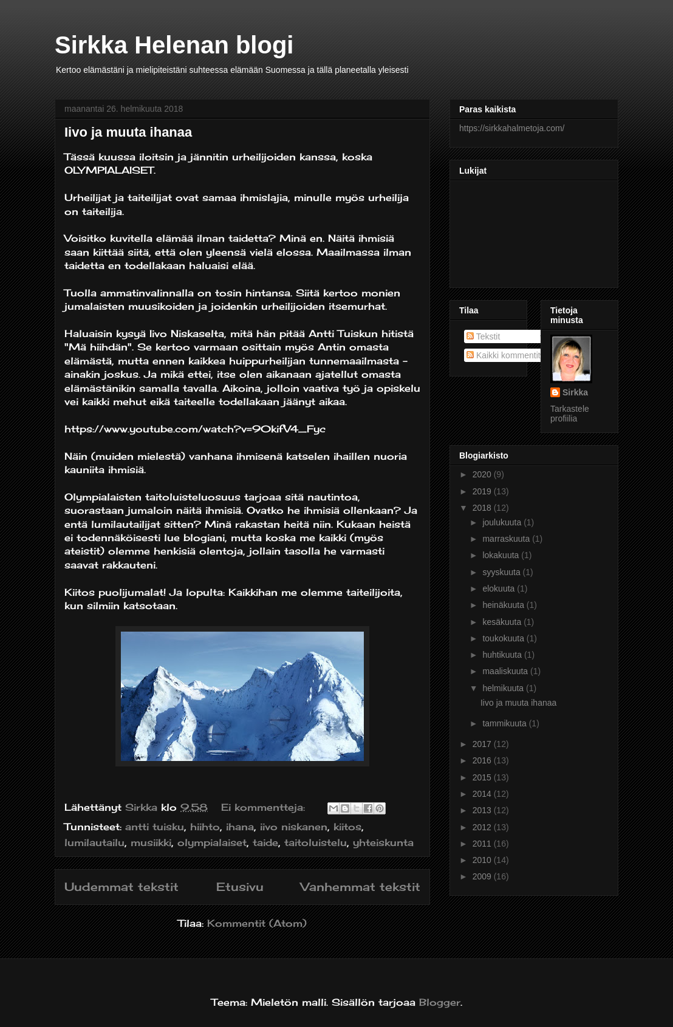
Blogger (439, 1002)
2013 (483, 810)
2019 (483, 491)
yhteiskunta (383, 842)
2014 (483, 794)
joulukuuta (503, 522)
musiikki (151, 842)
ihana (240, 827)
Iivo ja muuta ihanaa (128, 132)
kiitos (347, 827)
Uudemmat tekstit (121, 886)
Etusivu (240, 886)
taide (265, 842)
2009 (483, 876)
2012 (483, 827)
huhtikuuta (503, 655)
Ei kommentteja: (265, 807)
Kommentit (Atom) (257, 923)
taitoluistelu (315, 842)
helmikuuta (504, 688)
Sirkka (575, 392)
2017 (483, 744)
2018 (483, 508)
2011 (483, 843)
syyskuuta (502, 572)
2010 (483, 860)
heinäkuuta (504, 605)
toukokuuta (504, 638)
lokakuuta (501, 555)
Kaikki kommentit (503, 355)
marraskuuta (507, 539)
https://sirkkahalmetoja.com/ (512, 128)
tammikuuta (505, 723)
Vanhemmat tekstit (360, 886)
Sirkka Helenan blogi (174, 45)
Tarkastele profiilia (569, 413)
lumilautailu (94, 842)
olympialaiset (212, 842)
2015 (483, 777)
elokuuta (499, 588)
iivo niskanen (293, 827)
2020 (483, 474)
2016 (483, 760)
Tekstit (483, 336)
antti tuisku (154, 827)
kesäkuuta (503, 622)
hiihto (205, 827)
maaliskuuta (506, 671)
